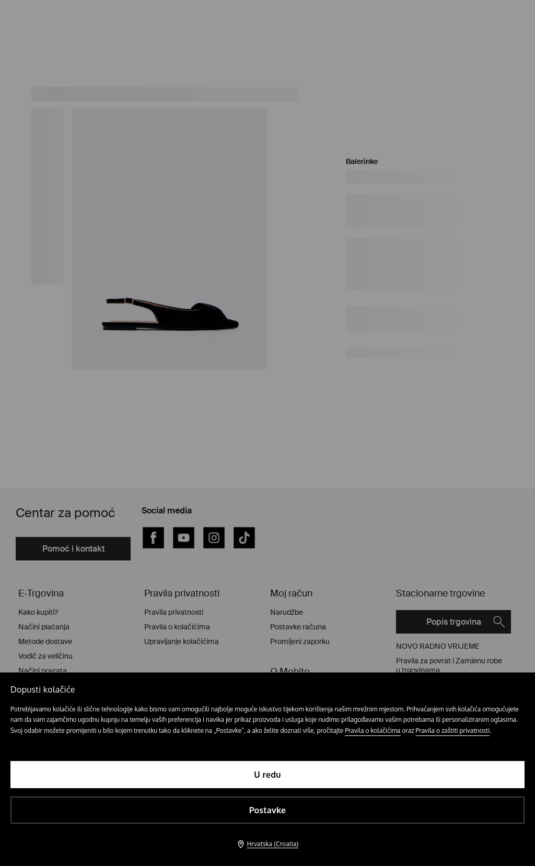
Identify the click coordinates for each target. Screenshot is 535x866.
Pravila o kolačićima (372, 730)
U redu (267, 774)
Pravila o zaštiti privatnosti (453, 730)
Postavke (267, 810)
